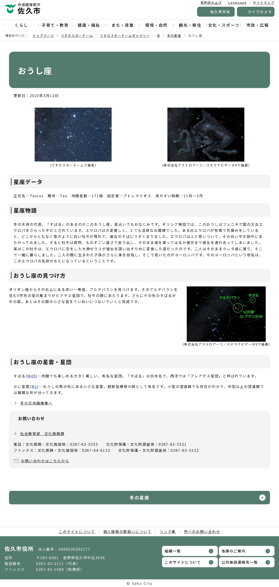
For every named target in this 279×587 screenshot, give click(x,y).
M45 (31, 376)
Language (237, 2)
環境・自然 (156, 25)
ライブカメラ (260, 11)
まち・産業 (122, 25)
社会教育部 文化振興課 (42, 433)
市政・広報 (257, 25)
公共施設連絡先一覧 (240, 562)
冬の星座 (174, 35)
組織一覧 (173, 551)
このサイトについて (77, 531)
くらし (21, 25)
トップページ (43, 35)
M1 (34, 386)
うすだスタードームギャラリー (125, 35)
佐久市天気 (220, 11)
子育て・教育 (55, 25)
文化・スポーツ (223, 25)
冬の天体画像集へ (36, 403)
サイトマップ (263, 2)
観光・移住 (190, 25)
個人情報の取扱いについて (127, 531)
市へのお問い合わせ (202, 531)
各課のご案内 (234, 551)
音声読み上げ (211, 2)
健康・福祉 (89, 25)
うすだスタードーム (77, 35)
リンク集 (168, 531)
